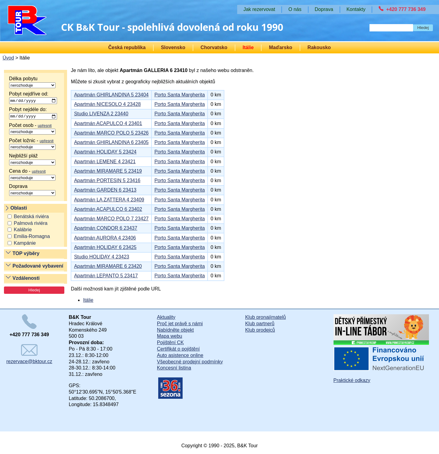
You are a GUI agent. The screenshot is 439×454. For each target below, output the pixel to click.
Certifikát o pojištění (178, 348)
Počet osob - (32, 130)
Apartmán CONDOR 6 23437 (105, 228)
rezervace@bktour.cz (29, 354)
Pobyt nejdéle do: (33, 114)
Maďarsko (280, 47)
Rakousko (319, 47)
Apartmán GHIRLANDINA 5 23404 (111, 94)
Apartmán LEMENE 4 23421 (105, 161)
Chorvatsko (214, 47)
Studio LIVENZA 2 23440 (101, 113)
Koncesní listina (174, 367)
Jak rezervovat (259, 9)
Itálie (248, 47)
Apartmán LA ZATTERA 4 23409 (109, 199)
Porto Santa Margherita (179, 94)
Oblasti (18, 208)
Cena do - (32, 175)
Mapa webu (169, 336)
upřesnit (45, 126)
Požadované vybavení (37, 266)
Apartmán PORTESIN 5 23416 (107, 180)
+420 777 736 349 (406, 9)
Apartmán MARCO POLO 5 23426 (111, 132)
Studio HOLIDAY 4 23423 (101, 256)
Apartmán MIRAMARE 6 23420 (108, 266)
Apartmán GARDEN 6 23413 (105, 190)
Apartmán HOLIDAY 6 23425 (105, 247)
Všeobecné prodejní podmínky (190, 361)
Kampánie (25, 244)
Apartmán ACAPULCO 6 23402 (108, 209)
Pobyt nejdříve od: (33, 98)
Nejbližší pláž (32, 160)
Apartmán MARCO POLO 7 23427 (111, 218)
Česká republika (127, 47)
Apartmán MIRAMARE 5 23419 (108, 171)
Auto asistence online (180, 355)
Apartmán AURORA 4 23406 (105, 237)
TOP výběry (25, 254)
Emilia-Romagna (32, 237)
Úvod (8, 57)
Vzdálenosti (26, 279)
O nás (295, 9)
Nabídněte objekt (175, 330)
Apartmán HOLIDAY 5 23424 (105, 151)
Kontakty (355, 9)
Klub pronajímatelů (265, 317)
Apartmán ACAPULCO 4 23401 (108, 123)
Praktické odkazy (352, 380)
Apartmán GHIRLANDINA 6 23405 (111, 142)
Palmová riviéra (30, 224)
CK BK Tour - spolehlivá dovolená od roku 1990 (172, 27)
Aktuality (166, 317)
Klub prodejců (260, 330)
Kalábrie (23, 230)
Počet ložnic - (32, 145)
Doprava (32, 191)
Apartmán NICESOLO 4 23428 (107, 104)
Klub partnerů (259, 323)
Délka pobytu (32, 82)
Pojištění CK (170, 342)
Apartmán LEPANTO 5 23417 (106, 275)
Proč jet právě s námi (180, 323)
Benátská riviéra (31, 217)
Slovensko (173, 47)
